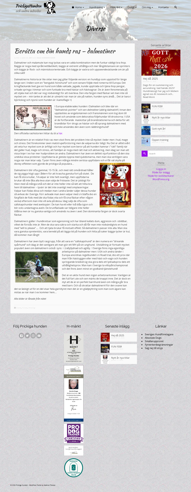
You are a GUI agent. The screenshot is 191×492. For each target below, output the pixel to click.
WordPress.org (161, 179)
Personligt (32, 308)
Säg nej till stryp (154, 348)
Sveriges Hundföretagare (159, 334)
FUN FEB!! (157, 106)
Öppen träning (160, 139)
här (60, 133)
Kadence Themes (49, 485)
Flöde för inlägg (161, 172)
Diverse (18, 308)
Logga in (161, 169)
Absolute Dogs (153, 337)
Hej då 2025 (150, 78)
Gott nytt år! (158, 128)
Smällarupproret (154, 341)
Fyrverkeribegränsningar (159, 344)
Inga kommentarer (46, 58)
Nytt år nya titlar (161, 117)
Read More (149, 96)
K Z (18, 58)
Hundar (25, 308)
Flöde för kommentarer (161, 175)
